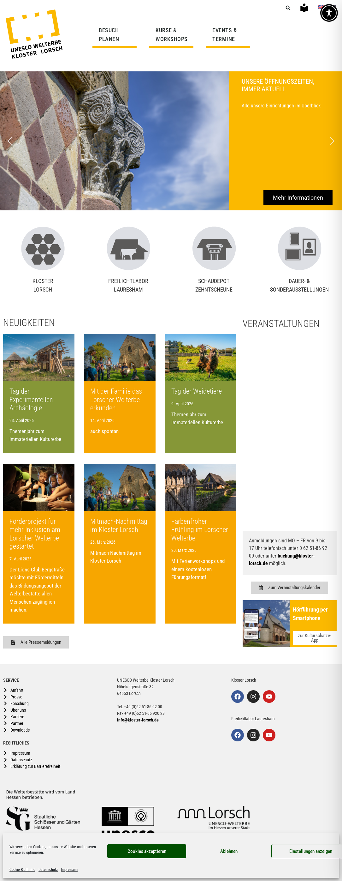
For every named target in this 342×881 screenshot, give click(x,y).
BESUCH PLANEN (110, 34)
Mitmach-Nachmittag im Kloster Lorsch (118, 525)
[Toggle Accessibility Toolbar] (329, 13)
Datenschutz (48, 869)
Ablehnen (229, 851)
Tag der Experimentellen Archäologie (31, 399)
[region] (171, 140)
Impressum (69, 869)
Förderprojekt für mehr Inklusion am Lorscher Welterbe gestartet (34, 533)
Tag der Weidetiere (196, 391)
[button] (288, 8)
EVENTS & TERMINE (224, 34)
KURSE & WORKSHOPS (173, 34)
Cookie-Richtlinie (22, 869)
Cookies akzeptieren (146, 851)
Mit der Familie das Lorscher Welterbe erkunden (116, 399)
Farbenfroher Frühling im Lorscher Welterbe (199, 529)
